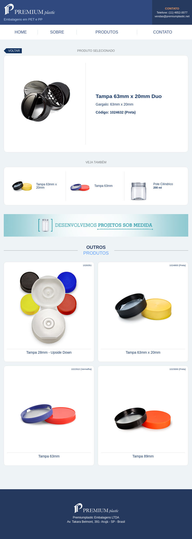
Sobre (57, 32)
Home (21, 32)
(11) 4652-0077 (178, 12)
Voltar (14, 51)
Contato (162, 32)
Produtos (106, 32)
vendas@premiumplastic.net (172, 16)
